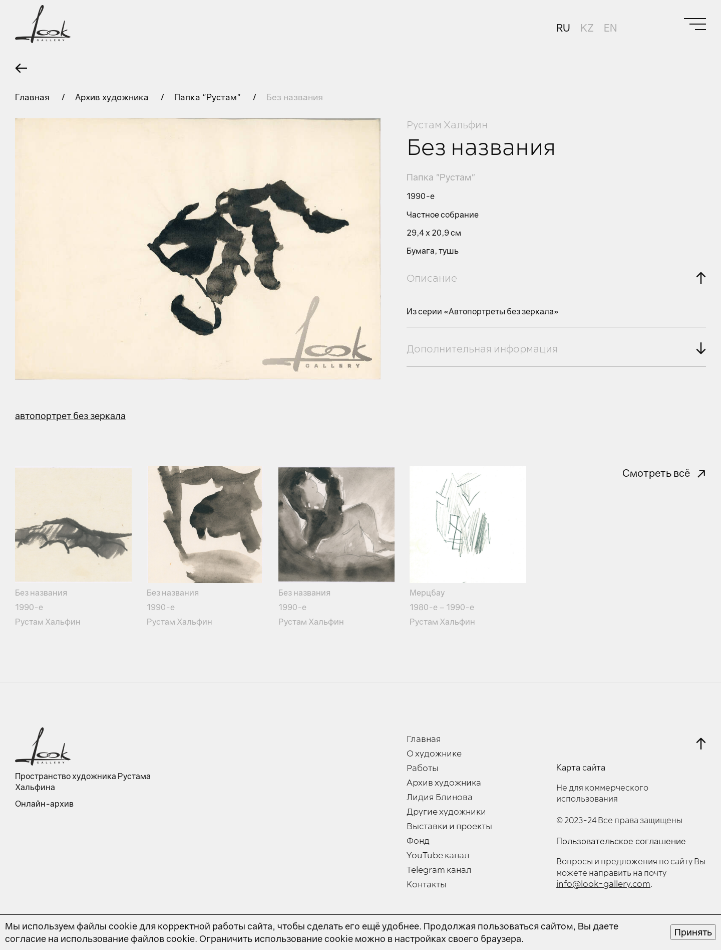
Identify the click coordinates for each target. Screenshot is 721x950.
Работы (423, 769)
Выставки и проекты (449, 827)
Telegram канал (439, 870)
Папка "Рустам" (208, 97)
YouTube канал (438, 856)
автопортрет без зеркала (70, 415)
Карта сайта (580, 768)
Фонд (418, 841)
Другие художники (446, 812)
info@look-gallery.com (603, 884)
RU (563, 28)
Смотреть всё (656, 473)
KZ (587, 28)
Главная (33, 97)
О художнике (434, 754)
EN (610, 28)
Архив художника (113, 97)
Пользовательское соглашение (621, 841)
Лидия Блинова (440, 798)
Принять (693, 931)
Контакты (427, 885)
